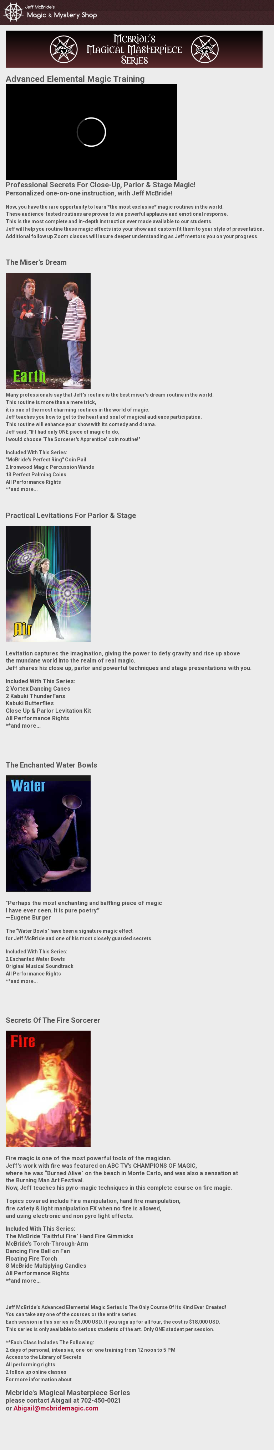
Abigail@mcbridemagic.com (56, 1408)
